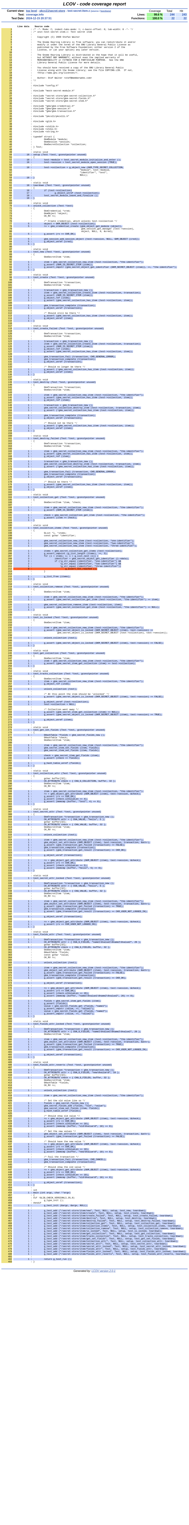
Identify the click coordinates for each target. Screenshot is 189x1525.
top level (31, 10)
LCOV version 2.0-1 (104, 1519)
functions (105, 11)
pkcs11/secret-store (52, 10)
